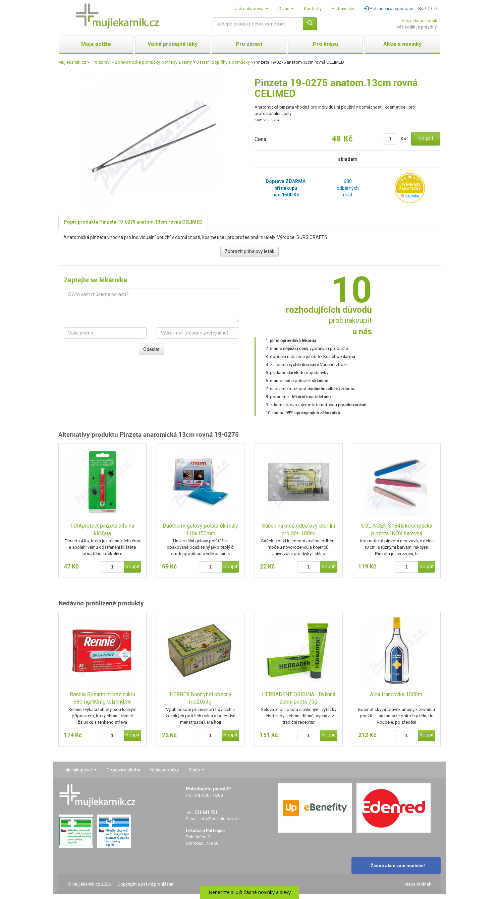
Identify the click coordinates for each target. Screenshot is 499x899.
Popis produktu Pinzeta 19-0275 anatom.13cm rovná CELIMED (133, 222)
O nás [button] (286, 8)
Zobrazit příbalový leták (249, 251)
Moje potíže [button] (96, 44)
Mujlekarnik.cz (72, 62)
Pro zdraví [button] (249, 44)
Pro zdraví (100, 62)
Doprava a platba (123, 769)
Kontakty (313, 8)
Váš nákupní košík (419, 20)
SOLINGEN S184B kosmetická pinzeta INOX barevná (396, 530)
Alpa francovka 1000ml (397, 694)
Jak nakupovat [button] (251, 8)
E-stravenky (343, 8)
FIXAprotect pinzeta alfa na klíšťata (102, 530)
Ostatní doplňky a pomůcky (223, 62)
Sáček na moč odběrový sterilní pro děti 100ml (298, 530)
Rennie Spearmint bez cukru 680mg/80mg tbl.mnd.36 (102, 698)
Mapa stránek (417, 884)
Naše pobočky (164, 769)
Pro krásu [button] (325, 44)
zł (435, 8)
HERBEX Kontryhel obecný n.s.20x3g (200, 698)
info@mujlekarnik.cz (219, 818)
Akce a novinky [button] (402, 44)
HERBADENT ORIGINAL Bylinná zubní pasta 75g (298, 698)
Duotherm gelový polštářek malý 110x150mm (200, 530)
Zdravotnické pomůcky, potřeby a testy (153, 62)
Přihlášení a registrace (388, 8)
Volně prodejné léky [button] (173, 44)
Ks (403, 138)
